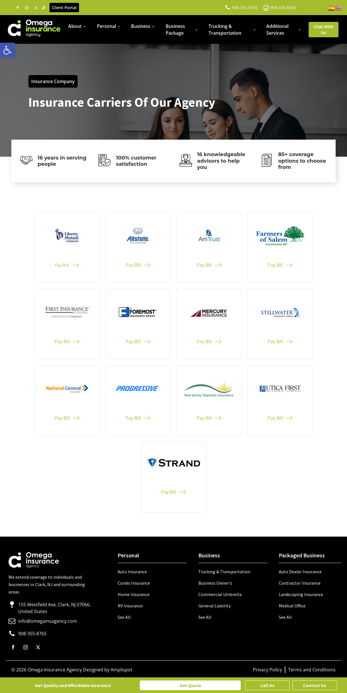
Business (140, 26)
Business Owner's (215, 583)
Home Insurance (133, 594)
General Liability (214, 606)
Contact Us (314, 685)
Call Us (267, 685)
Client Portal (64, 7)
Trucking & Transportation (225, 29)
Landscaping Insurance (301, 594)
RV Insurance (130, 606)
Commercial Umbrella (220, 594)
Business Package (175, 29)
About (75, 26)
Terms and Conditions (312, 670)
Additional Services (277, 29)
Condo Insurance (134, 583)
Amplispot (121, 670)
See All (124, 617)
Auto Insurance (132, 571)
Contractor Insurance (300, 583)
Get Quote (190, 685)
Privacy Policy (267, 670)
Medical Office (292, 606)
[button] (7, 50)
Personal (106, 26)
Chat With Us (323, 29)
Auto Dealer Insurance (300, 571)
